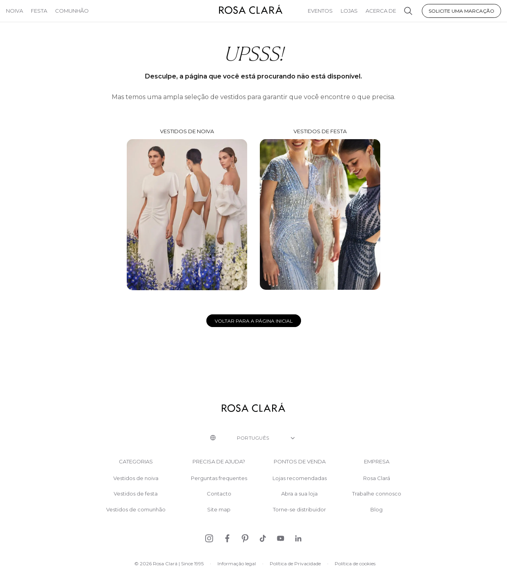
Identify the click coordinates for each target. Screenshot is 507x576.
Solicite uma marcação (461, 11)
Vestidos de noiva (187, 209)
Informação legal (236, 563)
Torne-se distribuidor (299, 510)
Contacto (219, 494)
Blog (376, 510)
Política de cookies (355, 563)
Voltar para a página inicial (254, 321)
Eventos (320, 11)
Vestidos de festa (320, 209)
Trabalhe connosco (376, 494)
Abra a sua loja (299, 494)
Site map (219, 510)
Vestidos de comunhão (136, 510)
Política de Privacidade (295, 563)
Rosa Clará (376, 478)
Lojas (349, 11)
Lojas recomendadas (300, 478)
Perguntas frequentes (219, 478)
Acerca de (381, 11)
